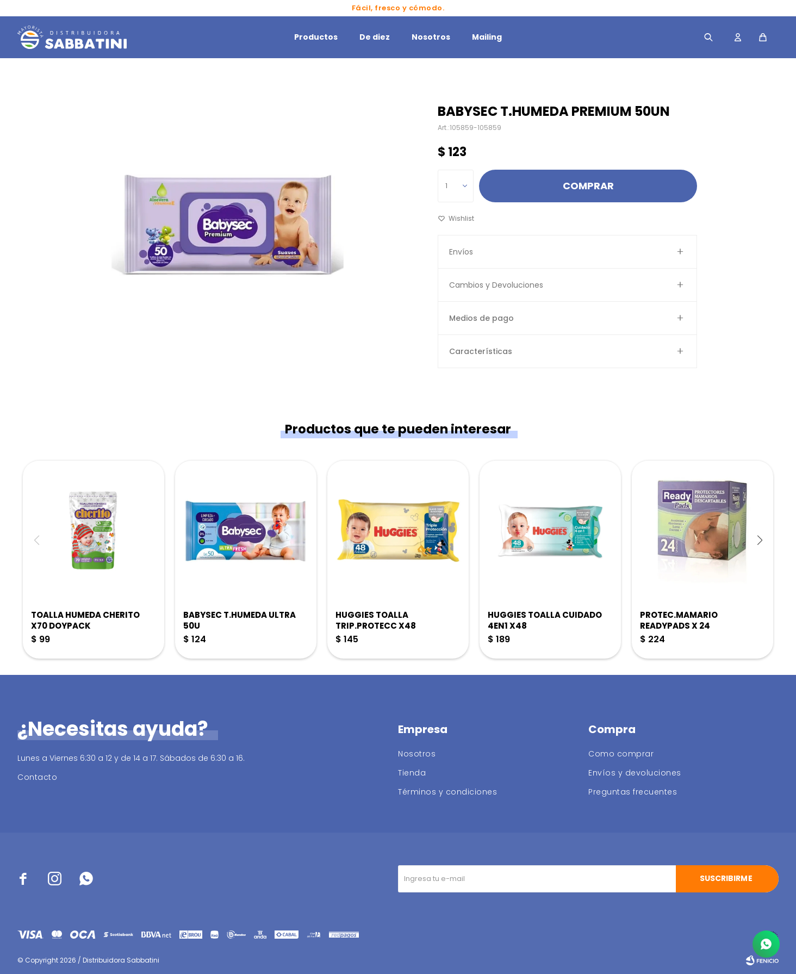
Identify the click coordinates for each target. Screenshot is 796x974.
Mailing (487, 37)
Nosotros (431, 37)
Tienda (412, 772)
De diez (374, 37)
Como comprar (621, 753)
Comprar (588, 186)
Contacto (37, 777)
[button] (759, 540)
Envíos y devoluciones (634, 772)
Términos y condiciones (447, 791)
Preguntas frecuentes (632, 791)
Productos (316, 37)
